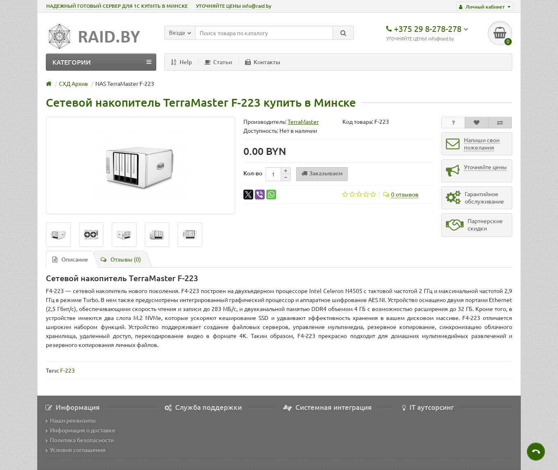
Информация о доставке (80, 430)
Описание (70, 259)
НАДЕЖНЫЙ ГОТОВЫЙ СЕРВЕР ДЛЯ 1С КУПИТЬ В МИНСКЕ (117, 5)
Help (181, 62)
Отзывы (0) (121, 259)
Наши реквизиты (70, 420)
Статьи (218, 62)
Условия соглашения (75, 449)
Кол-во (252, 173)
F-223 (67, 370)
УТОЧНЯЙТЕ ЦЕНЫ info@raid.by (233, 5)
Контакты (262, 62)
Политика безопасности (79, 439)
